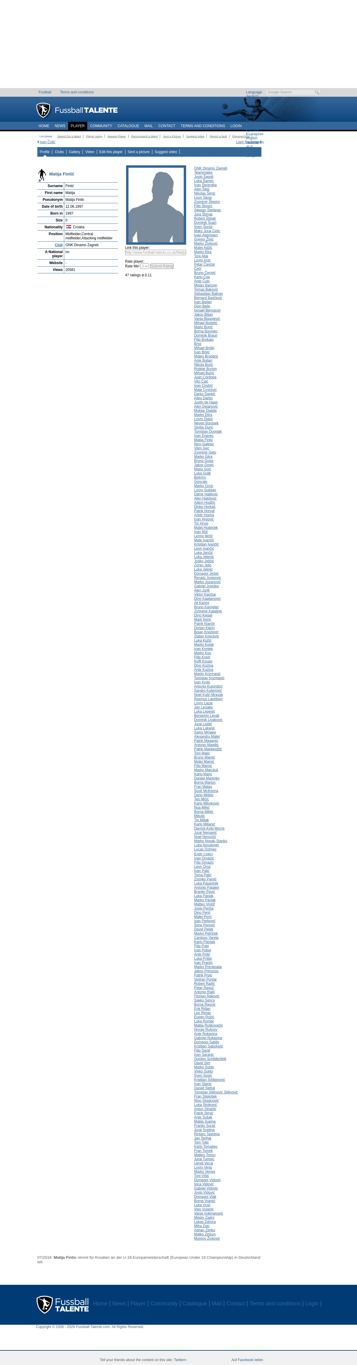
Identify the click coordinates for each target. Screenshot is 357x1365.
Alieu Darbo (203, 398)
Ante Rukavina (205, 1034)
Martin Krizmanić (207, 674)
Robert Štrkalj (205, 218)
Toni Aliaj (201, 256)
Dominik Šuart (205, 223)
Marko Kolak (204, 645)
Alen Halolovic (205, 498)
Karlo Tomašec (205, 1146)
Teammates (203, 172)
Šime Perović (204, 925)
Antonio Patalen (206, 887)
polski (250, 117)
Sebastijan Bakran (208, 294)
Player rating (94, 136)
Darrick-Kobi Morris (209, 828)
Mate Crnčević (205, 390)
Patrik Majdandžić (208, 749)
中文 (249, 147)
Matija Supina (205, 1121)
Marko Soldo (204, 1067)
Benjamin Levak (207, 716)
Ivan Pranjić (203, 963)
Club (59, 245)
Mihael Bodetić (205, 323)
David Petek (203, 929)
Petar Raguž (204, 988)
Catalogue (128, 126)
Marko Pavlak (205, 900)
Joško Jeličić (204, 561)
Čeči (197, 268)
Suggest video (195, 136)
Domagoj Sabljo (206, 1042)
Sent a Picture (172, 136)
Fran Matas (203, 787)
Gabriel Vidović (206, 1188)
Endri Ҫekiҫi (203, 854)
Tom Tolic (201, 1142)
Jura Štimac (203, 214)
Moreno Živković (207, 1238)
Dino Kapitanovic (207, 599)
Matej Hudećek (206, 528)
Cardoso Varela (206, 938)
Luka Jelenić (204, 557)
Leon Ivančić (204, 548)
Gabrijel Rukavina (208, 1038)
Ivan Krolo (202, 682)
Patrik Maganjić (206, 741)
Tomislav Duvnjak (208, 431)
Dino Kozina (203, 665)
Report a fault (218, 136)
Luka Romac (204, 1021)
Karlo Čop (202, 277)
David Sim (202, 1063)
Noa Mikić (202, 807)
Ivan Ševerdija (205, 185)
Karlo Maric (203, 774)
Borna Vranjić (204, 1201)
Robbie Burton (205, 369)
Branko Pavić (204, 892)
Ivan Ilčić (201, 532)
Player (78, 126)
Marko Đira (203, 252)
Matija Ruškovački (208, 1025)
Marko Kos (202, 653)
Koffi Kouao (203, 661)
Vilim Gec (201, 448)
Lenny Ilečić (203, 536)
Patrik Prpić (203, 975)
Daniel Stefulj (204, 1088)
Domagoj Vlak (205, 1197)
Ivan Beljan (203, 302)
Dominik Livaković (208, 720)
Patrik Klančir (204, 624)
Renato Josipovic (207, 578)
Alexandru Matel (207, 736)
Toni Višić (201, 1176)
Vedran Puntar (205, 979)
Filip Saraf (202, 1050)
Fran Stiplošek (205, 1096)
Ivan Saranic (204, 1055)
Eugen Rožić (204, 1017)
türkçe (251, 156)
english (252, 100)
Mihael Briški (204, 348)
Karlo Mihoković (206, 803)
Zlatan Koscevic (206, 636)
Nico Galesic (204, 444)
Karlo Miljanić (204, 824)
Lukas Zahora (205, 1222)
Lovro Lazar (203, 703)
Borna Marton (205, 782)
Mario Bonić (203, 327)
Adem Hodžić (204, 502)
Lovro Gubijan (205, 490)
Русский (253, 130)
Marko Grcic (203, 486)
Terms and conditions (77, 92)
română (252, 126)
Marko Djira (203, 415)
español (252, 105)
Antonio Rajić (204, 992)
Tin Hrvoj (201, 523)
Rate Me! (132, 266)
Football (45, 92)
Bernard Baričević (208, 298)
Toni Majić (202, 753)
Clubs (59, 152)
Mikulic (199, 816)
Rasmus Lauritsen (208, 699)
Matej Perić (203, 917)
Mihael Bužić (204, 373)
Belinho (200, 477)
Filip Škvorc (203, 206)
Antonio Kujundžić (208, 686)
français (252, 113)
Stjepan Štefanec (207, 210)
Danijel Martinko (207, 778)
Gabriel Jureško (206, 586)
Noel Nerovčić (205, 837)
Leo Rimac (202, 1013)
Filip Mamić (203, 766)
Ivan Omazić (204, 858)
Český (251, 121)
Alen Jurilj (201, 590)
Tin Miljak (201, 820)
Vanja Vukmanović (208, 1213)
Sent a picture (139, 152)
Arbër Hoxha (204, 515)
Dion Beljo (202, 306)
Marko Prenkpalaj (208, 967)
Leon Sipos (203, 197)
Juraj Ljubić (203, 724)
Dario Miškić (204, 795)
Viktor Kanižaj (205, 594)
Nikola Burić (203, 365)
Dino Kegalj (203, 615)
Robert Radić (204, 984)
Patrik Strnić (203, 1113)
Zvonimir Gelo (205, 452)
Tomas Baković (206, 289)
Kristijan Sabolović (208, 1046)
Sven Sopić (203, 1075)
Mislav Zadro (204, 1217)
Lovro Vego (203, 1167)
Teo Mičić (201, 799)
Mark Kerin (202, 619)
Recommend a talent (144, 136)
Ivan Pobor (202, 950)
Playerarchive (240, 136)
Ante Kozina (203, 670)
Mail (149, 126)
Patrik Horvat (204, 511)
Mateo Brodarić (206, 356)
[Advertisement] (178, 46)
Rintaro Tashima (207, 1134)
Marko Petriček (206, 933)
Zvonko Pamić (205, 879)
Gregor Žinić (204, 239)
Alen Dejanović (206, 406)
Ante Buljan (203, 360)
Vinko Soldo (203, 1071)
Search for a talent (69, 136)
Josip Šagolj (203, 177)
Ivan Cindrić (203, 385)
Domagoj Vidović (207, 1180)
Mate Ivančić (204, 540)
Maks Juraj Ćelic (207, 231)
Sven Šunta (203, 227)
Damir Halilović (206, 494)
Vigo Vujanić (204, 1209)
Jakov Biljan (203, 314)
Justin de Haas (206, 402)
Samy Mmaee (205, 732)
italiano (252, 109)
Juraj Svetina (204, 1130)
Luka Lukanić (204, 728)
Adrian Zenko (204, 1230)
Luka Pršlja (203, 958)
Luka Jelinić (203, 569)
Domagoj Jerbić (206, 573)
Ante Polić (202, 954)
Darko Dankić (204, 394)
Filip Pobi (201, 946)
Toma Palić (203, 875)
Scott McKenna (206, 791)
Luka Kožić (203, 640)
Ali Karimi (201, 603)
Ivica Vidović (204, 1184)
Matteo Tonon (205, 1155)
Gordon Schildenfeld (210, 1059)
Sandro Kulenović (208, 690)
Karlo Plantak (204, 942)
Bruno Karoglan (206, 607)
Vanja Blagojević (207, 319)
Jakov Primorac (206, 971)
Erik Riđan (202, 1009)
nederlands (255, 142)
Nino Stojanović (206, 1101)
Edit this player (111, 152)
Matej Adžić (203, 248)
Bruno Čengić (205, 273)
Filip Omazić (204, 862)
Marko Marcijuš (206, 770)
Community (101, 126)
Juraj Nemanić (205, 833)
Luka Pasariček (206, 883)
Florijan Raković (206, 996)
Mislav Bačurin (205, 285)
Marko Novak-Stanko (210, 841)
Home (44, 126)
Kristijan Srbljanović (209, 1080)
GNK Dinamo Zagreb (210, 168)
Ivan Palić (201, 871)
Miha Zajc (201, 1226)
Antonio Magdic (206, 745)
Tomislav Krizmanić (209, 678)
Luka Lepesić (204, 711)
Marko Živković (206, 243)
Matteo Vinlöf (204, 904)
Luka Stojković (205, 1105)
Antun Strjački (205, 1109)
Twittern (180, 1360)
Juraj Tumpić (204, 1159)
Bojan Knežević (206, 632)
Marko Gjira (203, 457)
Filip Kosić (202, 657)
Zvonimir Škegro (207, 202)
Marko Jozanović (207, 582)
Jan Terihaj (202, 1138)
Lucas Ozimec (205, 849)
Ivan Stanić (203, 1084)
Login (236, 126)
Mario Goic (202, 469)
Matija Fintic (203, 440)
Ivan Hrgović (204, 519)
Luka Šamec (204, 181)
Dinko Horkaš (204, 507)
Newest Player (117, 136)
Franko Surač (204, 1126)
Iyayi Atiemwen (206, 235)
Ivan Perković (204, 921)
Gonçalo (200, 482)
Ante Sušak (203, 1117)
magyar (252, 152)
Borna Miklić (204, 812)
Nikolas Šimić (204, 193)
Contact (166, 126)
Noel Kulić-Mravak (208, 695)
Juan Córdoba (205, 377)
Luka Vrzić (202, 1205)
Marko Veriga (204, 1172)
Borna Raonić (205, 1004)
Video (89, 152)
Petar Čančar (204, 264)
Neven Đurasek (206, 423)
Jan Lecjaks (203, 707)
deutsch (252, 96)
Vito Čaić (201, 381)
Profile (45, 152)
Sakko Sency (204, 1000)
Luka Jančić (203, 553)
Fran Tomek (203, 1151)
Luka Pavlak (204, 896)
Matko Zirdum (205, 1234)
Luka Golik (202, 473)
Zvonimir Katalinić (208, 611)
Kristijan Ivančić (206, 544)
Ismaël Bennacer (207, 310)
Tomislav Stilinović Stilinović (216, 1092)
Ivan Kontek (203, 649)
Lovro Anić (202, 260)
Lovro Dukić (203, 419)
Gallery (74, 152)
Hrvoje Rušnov (205, 1029)
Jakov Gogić (204, 465)
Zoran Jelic (203, 565)
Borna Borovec (206, 331)
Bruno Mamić (204, 757)
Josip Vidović (204, 1192)
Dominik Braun (205, 335)
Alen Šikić (202, 189)
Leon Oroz (202, 867)
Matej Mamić (204, 761)
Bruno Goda (203, 461)
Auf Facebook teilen (247, 1360)
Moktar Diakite (205, 411)
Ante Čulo (202, 281)
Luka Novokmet (206, 845)
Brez (197, 344)
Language (254, 92)
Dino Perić (202, 912)
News (60, 126)
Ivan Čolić (47, 142)
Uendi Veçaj (203, 1163)
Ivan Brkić (202, 352)
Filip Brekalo (204, 340)
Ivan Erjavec (204, 436)
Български (254, 134)
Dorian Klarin (204, 628)
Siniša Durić (203, 427)
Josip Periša (204, 908)
